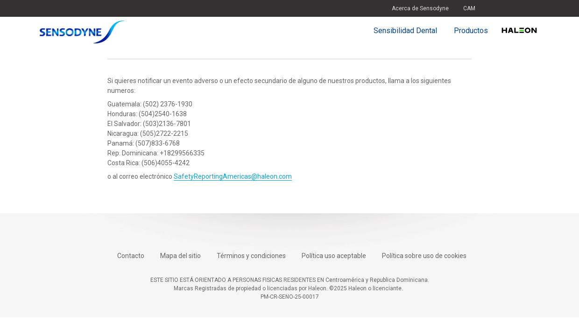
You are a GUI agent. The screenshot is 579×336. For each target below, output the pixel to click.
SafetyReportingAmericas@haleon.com (233, 176)
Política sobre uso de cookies (424, 255)
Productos (471, 30)
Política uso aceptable (334, 255)
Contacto (130, 255)
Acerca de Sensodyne (420, 8)
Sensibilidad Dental (405, 30)
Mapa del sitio (180, 255)
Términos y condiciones (251, 255)
